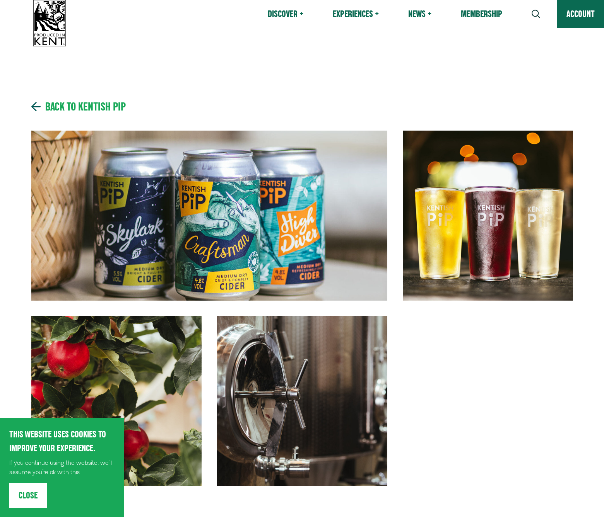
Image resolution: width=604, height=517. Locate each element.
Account (580, 14)
